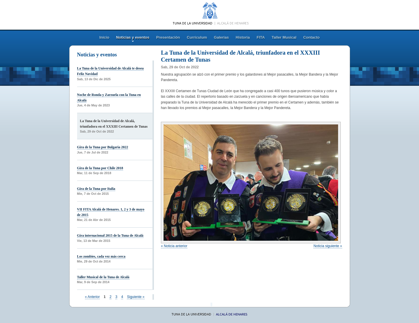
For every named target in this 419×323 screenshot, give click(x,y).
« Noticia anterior (174, 246)
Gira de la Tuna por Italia (96, 189)
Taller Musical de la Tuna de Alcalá (103, 277)
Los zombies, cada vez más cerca (101, 256)
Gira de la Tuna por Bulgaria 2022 (102, 147)
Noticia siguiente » (327, 246)
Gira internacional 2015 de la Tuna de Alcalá (110, 235)
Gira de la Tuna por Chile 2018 (100, 168)
